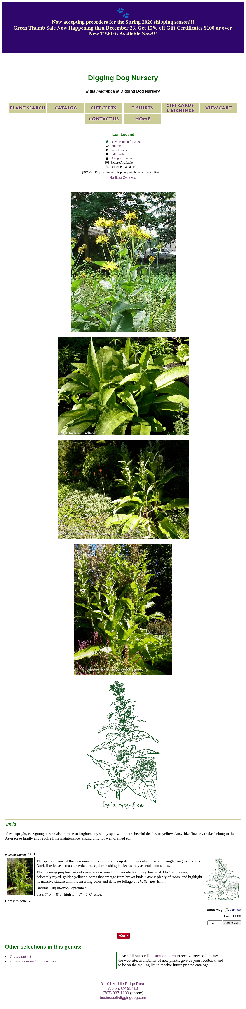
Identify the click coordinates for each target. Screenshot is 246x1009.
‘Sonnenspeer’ (34, 961)
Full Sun (116, 146)
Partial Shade (119, 150)
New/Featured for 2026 (126, 141)
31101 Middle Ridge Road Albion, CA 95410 (123, 986)
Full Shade (117, 154)
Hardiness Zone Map (123, 177)
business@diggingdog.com (123, 997)
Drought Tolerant (122, 158)
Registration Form (161, 956)
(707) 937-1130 (116, 993)
